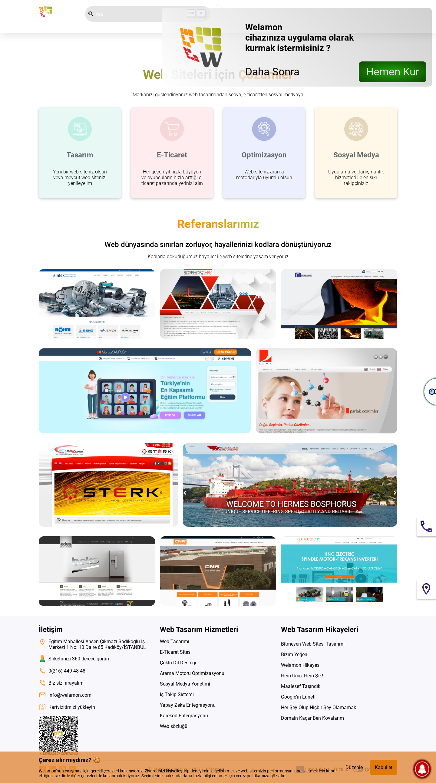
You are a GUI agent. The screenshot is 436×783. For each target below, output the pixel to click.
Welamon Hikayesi (301, 665)
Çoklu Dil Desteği (178, 663)
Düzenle (354, 767)
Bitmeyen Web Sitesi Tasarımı (313, 644)
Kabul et (383, 767)
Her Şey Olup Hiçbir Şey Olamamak (318, 707)
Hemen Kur (392, 72)
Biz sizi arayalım (61, 682)
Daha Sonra (272, 72)
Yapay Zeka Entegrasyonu (188, 705)
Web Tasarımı (174, 641)
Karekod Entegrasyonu (184, 716)
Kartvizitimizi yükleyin (67, 707)
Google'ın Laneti (298, 697)
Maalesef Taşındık (300, 686)
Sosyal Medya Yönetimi (185, 684)
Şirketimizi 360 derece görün (74, 658)
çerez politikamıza (252, 775)
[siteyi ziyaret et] (97, 304)
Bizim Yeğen (294, 654)
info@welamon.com (65, 695)
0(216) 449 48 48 (62, 670)
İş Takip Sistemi (177, 694)
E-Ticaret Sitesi (176, 652)
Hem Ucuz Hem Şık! (302, 676)
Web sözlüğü (173, 726)
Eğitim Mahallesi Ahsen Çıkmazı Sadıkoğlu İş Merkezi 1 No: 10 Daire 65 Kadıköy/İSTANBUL (92, 644)
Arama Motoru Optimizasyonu (192, 673)
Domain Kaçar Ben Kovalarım (312, 718)
